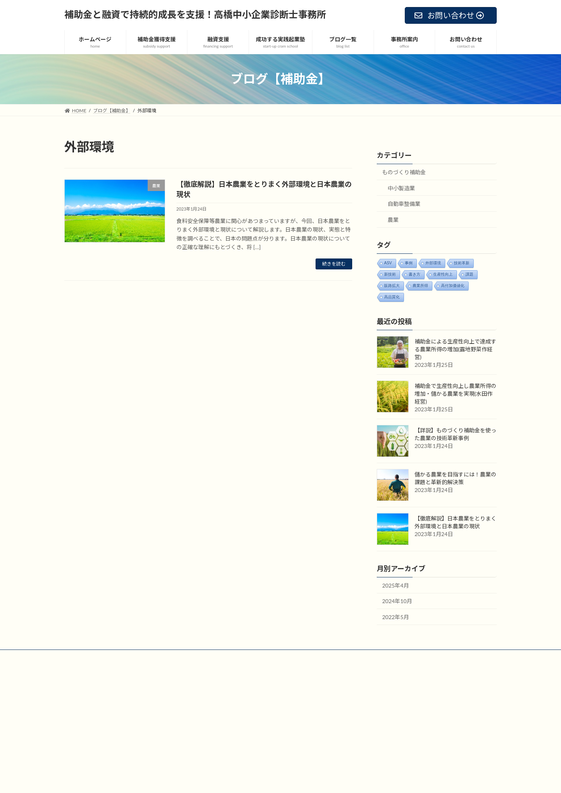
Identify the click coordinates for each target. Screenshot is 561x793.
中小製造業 (401, 187)
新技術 (390, 274)
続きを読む (334, 264)
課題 (469, 274)
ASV (388, 262)
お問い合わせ (129, 657)
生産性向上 (443, 274)
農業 (393, 219)
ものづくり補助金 (404, 172)
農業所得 (420, 285)
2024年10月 (397, 601)
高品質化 (392, 296)
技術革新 (461, 262)
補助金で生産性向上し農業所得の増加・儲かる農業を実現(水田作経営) (455, 393)
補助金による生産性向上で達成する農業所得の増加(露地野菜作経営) (455, 349)
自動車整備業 (404, 203)
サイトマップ (86, 657)
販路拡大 (392, 285)
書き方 (414, 274)
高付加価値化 (452, 285)
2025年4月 (395, 585)
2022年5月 (395, 617)
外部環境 (433, 262)
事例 (409, 262)
